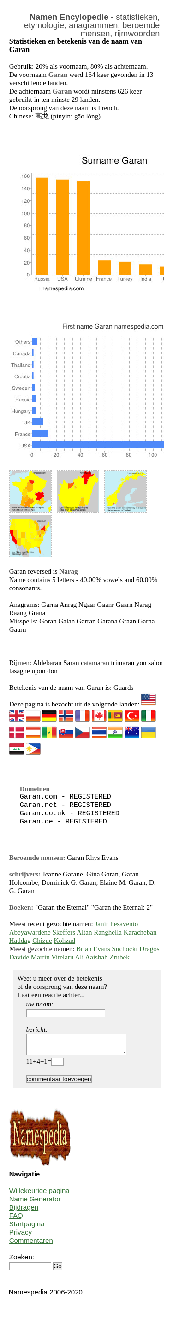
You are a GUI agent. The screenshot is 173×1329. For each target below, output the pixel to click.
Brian (83, 949)
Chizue (42, 940)
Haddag (20, 940)
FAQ (16, 1219)
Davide (19, 957)
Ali (79, 957)
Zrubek (119, 957)
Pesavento (124, 924)
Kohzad (64, 940)
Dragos (149, 949)
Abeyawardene (30, 932)
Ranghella (108, 932)
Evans (101, 949)
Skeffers (63, 932)
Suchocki (125, 949)
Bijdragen (23, 1211)
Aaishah (96, 957)
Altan (84, 932)
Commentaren (31, 1244)
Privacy (20, 1236)
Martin (40, 957)
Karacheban (140, 932)
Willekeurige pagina (39, 1195)
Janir (101, 924)
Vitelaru (62, 957)
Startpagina (27, 1228)
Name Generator (35, 1203)
